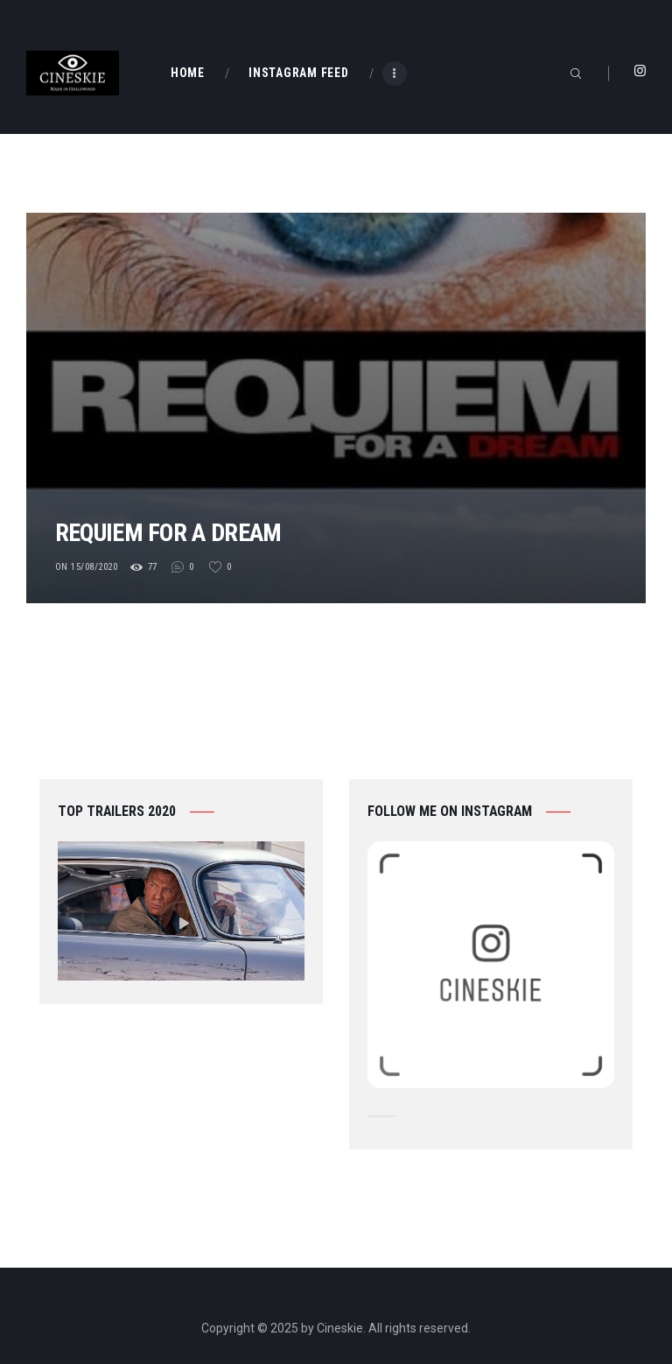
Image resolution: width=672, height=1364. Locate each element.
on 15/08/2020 (86, 567)
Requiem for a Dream (195, 530)
